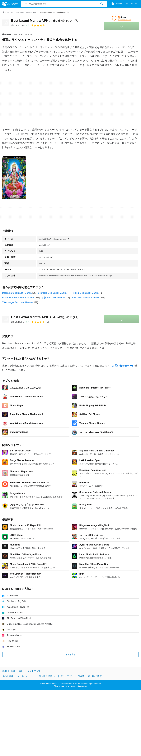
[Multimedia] (20, 12)
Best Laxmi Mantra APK (45, 20)
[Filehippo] (10, 4)
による (17, 25)
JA (134, 4)
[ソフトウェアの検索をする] (101, 4)
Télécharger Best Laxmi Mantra (17, 302)
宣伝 (21, 671)
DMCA (81, 676)
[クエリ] (64, 4)
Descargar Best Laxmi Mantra (17, 293)
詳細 (4, 671)
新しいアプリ (67, 676)
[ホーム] (3, 12)
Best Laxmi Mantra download (86, 297)
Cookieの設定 (95, 676)
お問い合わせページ (123, 365)
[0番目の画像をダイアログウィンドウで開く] (14, 177)
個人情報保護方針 (48, 676)
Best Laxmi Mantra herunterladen (18, 297)
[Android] (10, 12)
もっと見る (70, 654)
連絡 (13, 671)
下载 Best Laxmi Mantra (53, 297)
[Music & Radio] (31, 12)
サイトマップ (33, 671)
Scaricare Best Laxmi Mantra (52, 293)
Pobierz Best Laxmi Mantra (85, 293)
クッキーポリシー (26, 676)
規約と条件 (7, 676)
